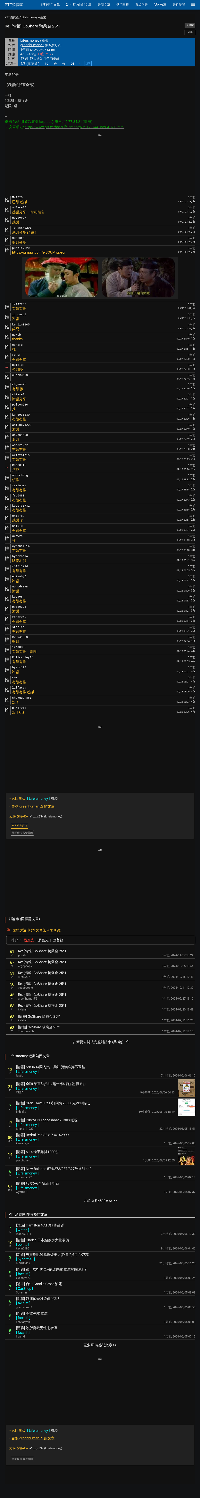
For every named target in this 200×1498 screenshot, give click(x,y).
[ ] (27, 1071)
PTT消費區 (12, 17)
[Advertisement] (100, 164)
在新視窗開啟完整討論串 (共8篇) (101, 1041)
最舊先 (43, 940)
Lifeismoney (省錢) (33, 17)
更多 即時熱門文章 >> (100, 1345)
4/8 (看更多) (29, 64)
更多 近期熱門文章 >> (100, 1200)
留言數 (58, 940)
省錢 (33, 798)
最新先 (29, 940)
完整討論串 (21, 930)
